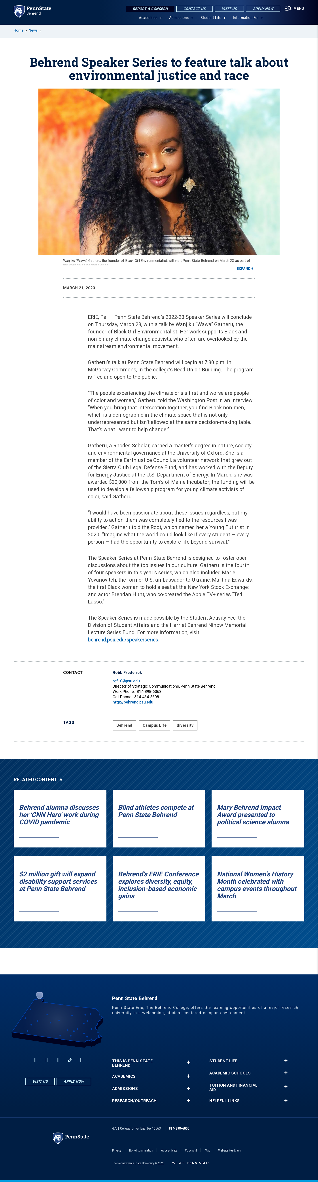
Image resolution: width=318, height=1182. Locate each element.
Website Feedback (229, 1150)
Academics (148, 17)
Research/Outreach (134, 1101)
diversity (185, 725)
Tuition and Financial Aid (233, 1087)
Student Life (211, 17)
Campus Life (155, 725)
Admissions (179, 17)
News (33, 30)
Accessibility (169, 1150)
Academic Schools (230, 1073)
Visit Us (229, 9)
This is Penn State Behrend (132, 1063)
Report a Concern (150, 9)
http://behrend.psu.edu (133, 702)
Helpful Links (224, 1101)
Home (18, 30)
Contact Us (194, 9)
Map (207, 1150)
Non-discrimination (141, 1150)
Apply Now (263, 9)
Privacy (116, 1150)
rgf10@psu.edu (126, 681)
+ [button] (188, 1062)
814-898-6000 (179, 1128)
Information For (246, 17)
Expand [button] (243, 269)
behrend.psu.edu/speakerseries (123, 640)
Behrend (124, 725)
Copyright (191, 1150)
